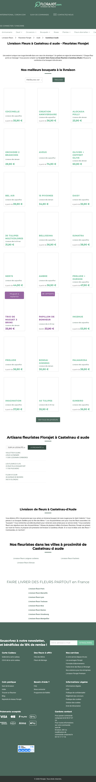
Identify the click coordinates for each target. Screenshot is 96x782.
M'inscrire (85, 643)
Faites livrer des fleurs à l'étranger (78, 667)
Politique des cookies (73, 699)
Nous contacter (39, 689)
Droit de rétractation (73, 706)
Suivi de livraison (8, 686)
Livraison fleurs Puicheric (70, 558)
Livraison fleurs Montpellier (38, 618)
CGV (67, 689)
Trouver (58, 80)
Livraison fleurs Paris (36, 589)
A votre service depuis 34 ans (76, 657)
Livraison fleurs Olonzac (26, 563)
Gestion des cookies (73, 703)
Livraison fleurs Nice (36, 606)
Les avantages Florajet (74, 660)
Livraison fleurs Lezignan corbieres (26, 558)
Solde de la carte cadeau (11, 657)
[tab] (8, 32)
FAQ (35, 686)
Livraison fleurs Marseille (38, 593)
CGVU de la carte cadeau (11, 660)
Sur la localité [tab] (16, 447)
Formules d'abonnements (75, 663)
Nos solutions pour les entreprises (78, 670)
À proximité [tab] (37, 447)
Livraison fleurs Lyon (36, 597)
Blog (3, 696)
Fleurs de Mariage (40, 660)
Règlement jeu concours (74, 696)
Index (4, 689)
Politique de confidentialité (75, 693)
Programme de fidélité (42, 693)
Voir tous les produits (48, 420)
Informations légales (73, 686)
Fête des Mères (39, 657)
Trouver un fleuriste (9, 693)
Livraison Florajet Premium (75, 673)
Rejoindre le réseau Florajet (11, 699)
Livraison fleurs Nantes (37, 610)
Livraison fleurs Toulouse (37, 601)
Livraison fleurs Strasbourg (38, 614)
